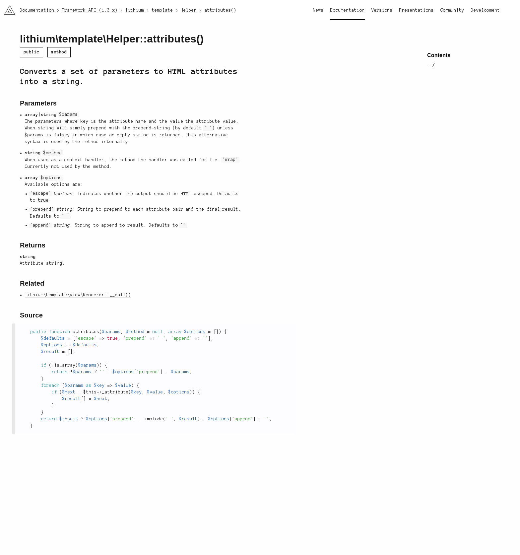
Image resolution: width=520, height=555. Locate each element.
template (80, 39)
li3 (7, 8)
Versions (382, 10)
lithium (37, 39)
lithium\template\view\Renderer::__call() (78, 295)
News (318, 10)
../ (431, 65)
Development (485, 10)
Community (452, 10)
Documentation (347, 10)
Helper (123, 39)
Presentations (416, 10)
